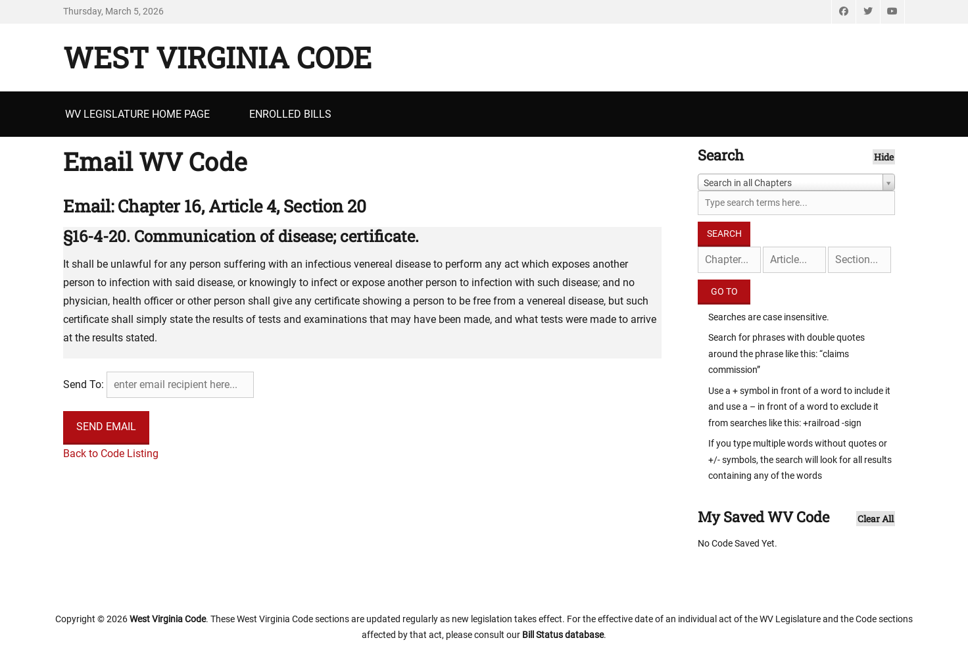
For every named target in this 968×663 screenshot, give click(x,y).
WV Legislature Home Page (137, 114)
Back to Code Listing (110, 453)
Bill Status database (563, 634)
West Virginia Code (217, 57)
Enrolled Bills (290, 114)
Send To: (83, 384)
